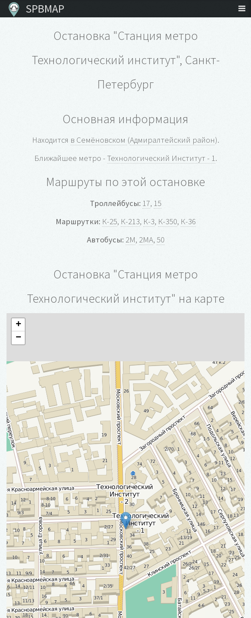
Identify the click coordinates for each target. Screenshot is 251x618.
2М (130, 240)
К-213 (130, 221)
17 (146, 203)
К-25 (109, 221)
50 (161, 240)
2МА (146, 240)
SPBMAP (42, 9)
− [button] (18, 337)
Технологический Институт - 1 (161, 158)
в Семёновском (98, 140)
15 (158, 203)
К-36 (188, 221)
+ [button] (18, 324)
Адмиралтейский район (172, 140)
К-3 (149, 221)
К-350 (167, 221)
